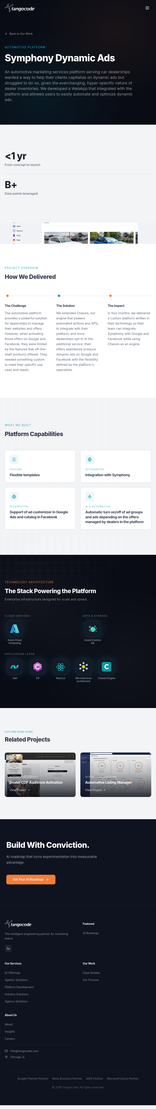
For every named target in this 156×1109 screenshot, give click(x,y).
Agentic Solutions (16, 980)
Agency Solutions (16, 1001)
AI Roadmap (91, 933)
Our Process (91, 980)
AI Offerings (12, 972)
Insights (10, 1031)
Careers (10, 1038)
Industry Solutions (16, 994)
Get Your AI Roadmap (31, 879)
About (8, 1024)
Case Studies (91, 972)
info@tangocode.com (21, 1051)
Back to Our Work (19, 33)
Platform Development (19, 987)
